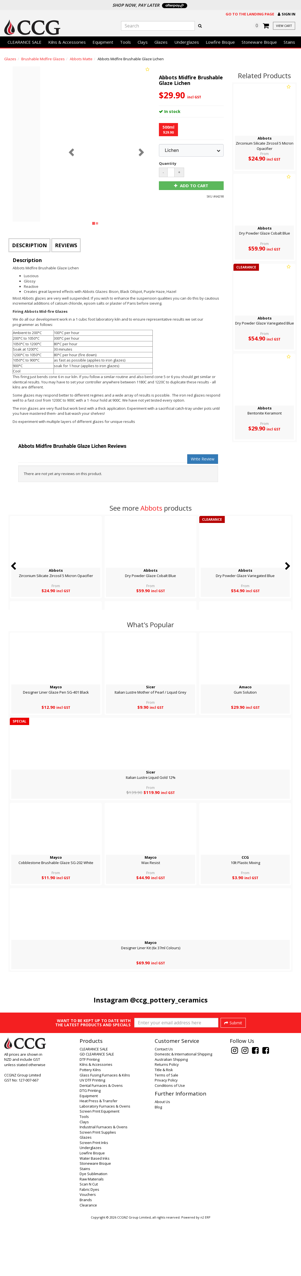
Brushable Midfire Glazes (43, 58)
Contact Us (164, 1103)
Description (29, 245)
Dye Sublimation (93, 1228)
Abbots (151, 508)
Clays (143, 42)
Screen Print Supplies (98, 1186)
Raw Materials (92, 1233)
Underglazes (186, 42)
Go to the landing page (250, 14)
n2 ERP (205, 1272)
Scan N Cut (89, 1238)
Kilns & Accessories (67, 42)
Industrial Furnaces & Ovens (104, 1181)
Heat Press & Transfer (98, 1155)
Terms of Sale (166, 1129)
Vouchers (88, 1249)
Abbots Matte (81, 58)
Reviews (66, 245)
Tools (125, 42)
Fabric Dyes (89, 1244)
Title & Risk (164, 1124)
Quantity (167, 163)
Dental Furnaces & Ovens (101, 1140)
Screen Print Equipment (99, 1165)
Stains (289, 42)
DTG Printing (90, 1145)
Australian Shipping (171, 1114)
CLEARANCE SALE (24, 42)
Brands (86, 1254)
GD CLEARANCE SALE (97, 1108)
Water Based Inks (95, 1212)
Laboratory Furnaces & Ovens (105, 1160)
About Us (162, 1156)
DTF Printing (89, 1114)
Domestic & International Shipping (183, 1108)
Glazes (161, 42)
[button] (286, 14)
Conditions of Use (170, 1140)
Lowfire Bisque (220, 42)
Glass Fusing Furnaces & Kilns (105, 1129)
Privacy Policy (166, 1134)
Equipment (102, 42)
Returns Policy (167, 1119)
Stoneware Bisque (259, 42)
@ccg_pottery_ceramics (169, 999)
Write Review (202, 459)
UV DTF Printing (92, 1134)
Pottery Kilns (90, 1124)
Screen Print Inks (94, 1197)
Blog (158, 1161)
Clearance (88, 1259)
